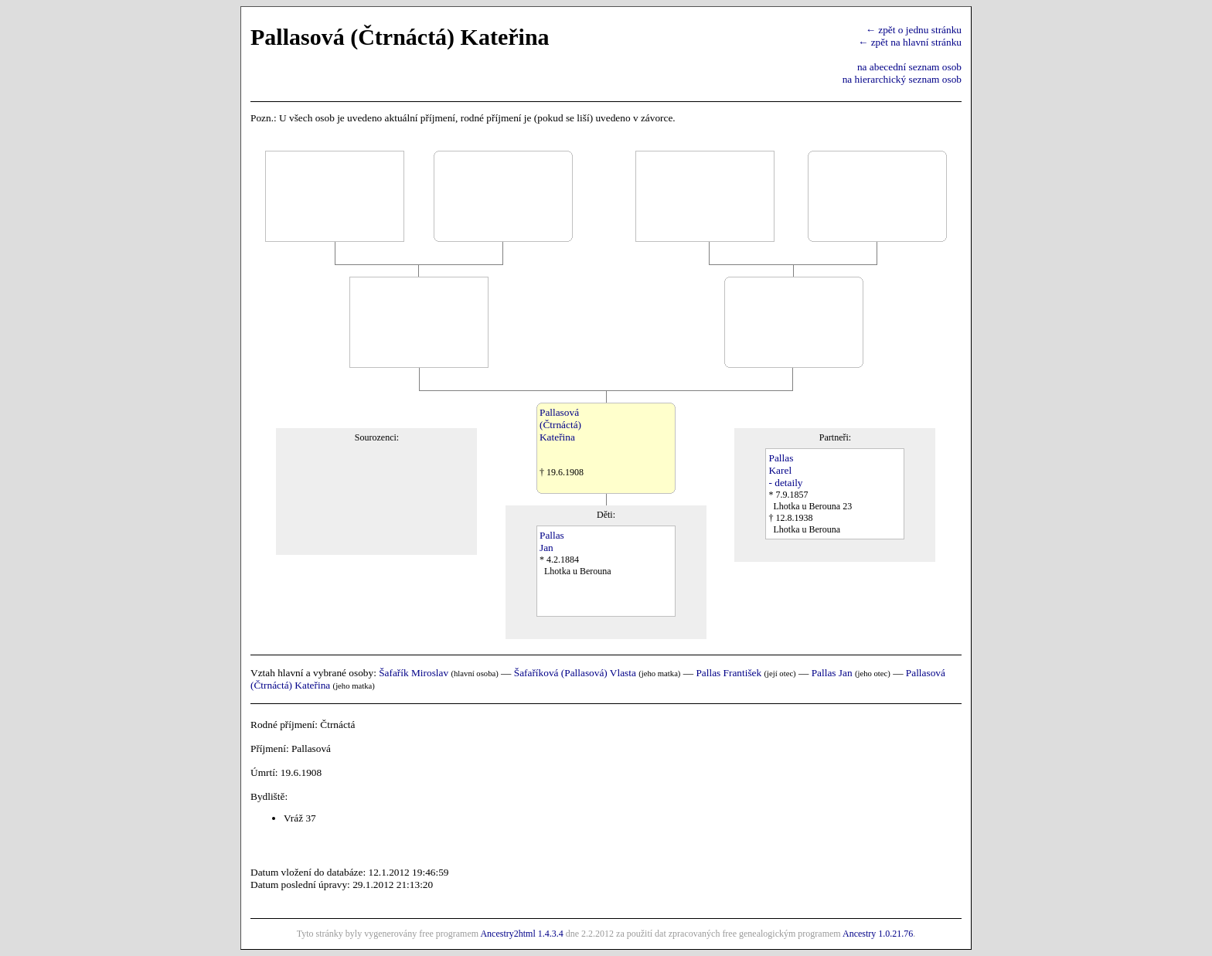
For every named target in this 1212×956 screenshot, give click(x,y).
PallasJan (552, 541)
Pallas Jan (832, 673)
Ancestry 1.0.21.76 (878, 933)
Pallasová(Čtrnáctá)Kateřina (560, 425)
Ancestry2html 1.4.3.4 (521, 933)
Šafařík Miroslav (413, 673)
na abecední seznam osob (909, 67)
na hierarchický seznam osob (902, 79)
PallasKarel (780, 464)
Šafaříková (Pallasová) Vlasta (575, 673)
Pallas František (728, 673)
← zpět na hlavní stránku (910, 42)
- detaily (785, 482)
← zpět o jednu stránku (914, 30)
